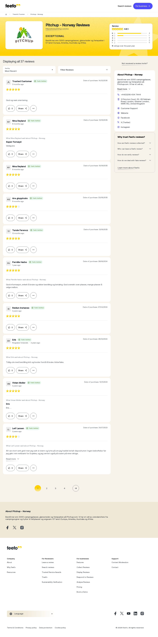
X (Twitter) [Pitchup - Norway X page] (125, 122)
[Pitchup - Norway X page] (14, 528)
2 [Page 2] (46, 488)
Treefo (44, 577)
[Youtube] (128, 614)
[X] (122, 614)
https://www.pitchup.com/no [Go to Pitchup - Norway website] (57, 29)
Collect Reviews (83, 567)
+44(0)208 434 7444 (131, 94)
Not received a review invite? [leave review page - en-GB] (135, 63)
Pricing (79, 587)
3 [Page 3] (55, 488)
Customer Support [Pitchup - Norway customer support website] (129, 108)
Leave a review (48, 562)
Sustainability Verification (52, 582)
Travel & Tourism (19, 14)
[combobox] (29, 69)
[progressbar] (129, 33)
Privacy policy (31, 628)
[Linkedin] (135, 614)
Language (18, 614)
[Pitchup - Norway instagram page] (22, 528)
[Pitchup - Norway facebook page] (7, 528)
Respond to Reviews (85, 577)
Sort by (7, 68)
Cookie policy (60, 628)
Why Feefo (11, 567)
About (9, 562)
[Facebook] (115, 614)
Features (80, 562)
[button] (29, 69)
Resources (11, 572)
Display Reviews (83, 572)
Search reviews (124, 6)
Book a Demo (82, 592)
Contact (115, 567)
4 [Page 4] (64, 488)
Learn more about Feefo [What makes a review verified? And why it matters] (128, 168)
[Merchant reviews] (24, 35)
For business (143, 6)
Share (22, 108)
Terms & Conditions (15, 628)
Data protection (45, 628)
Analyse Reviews (83, 582)
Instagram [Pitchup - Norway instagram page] (125, 127)
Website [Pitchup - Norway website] (124, 113)
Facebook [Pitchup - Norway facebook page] (125, 118)
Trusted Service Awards (51, 572)
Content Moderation (120, 562)
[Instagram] (142, 614)
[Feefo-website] (12, 6)
